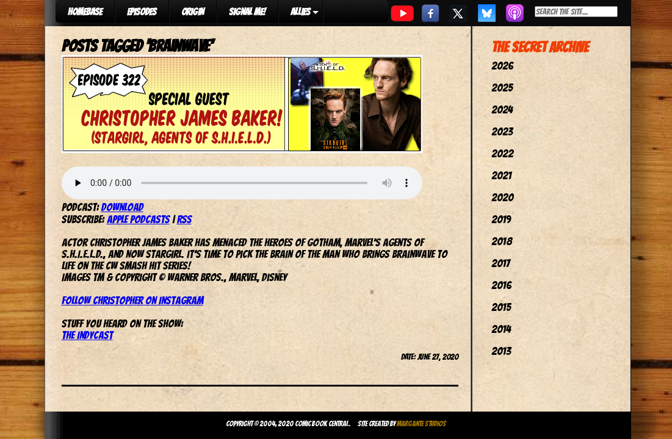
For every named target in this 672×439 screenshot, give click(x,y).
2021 (501, 175)
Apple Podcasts (138, 219)
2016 (501, 285)
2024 (502, 109)
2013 (501, 351)
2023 (502, 131)
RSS (184, 219)
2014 (501, 329)
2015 (501, 307)
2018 (501, 241)
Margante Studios (421, 423)
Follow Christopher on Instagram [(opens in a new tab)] (132, 300)
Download (122, 207)
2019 (501, 219)
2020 (502, 197)
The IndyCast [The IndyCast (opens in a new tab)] (87, 335)
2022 (502, 153)
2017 (500, 263)
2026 (502, 65)
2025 (502, 87)
